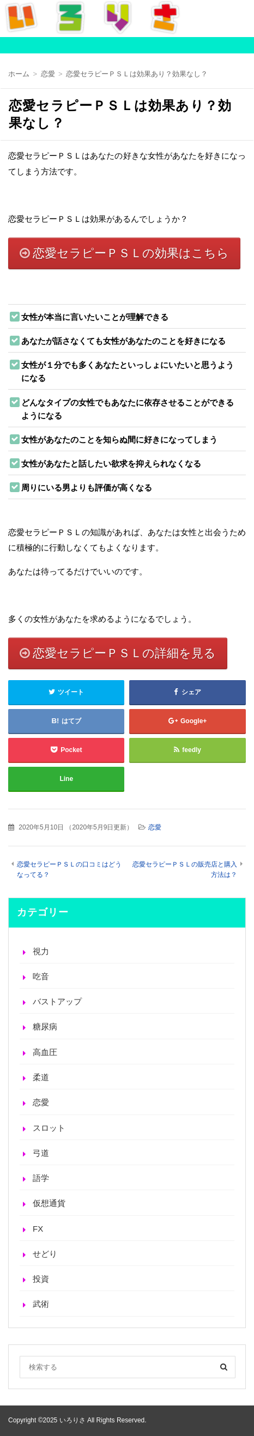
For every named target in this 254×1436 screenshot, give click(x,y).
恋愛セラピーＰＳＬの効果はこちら (131, 253)
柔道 (41, 1077)
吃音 (41, 976)
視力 (41, 951)
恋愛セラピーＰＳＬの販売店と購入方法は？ (184, 869)
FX (38, 1228)
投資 (41, 1278)
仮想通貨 (49, 1203)
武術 (41, 1303)
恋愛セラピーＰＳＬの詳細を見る (124, 653)
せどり (45, 1253)
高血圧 (45, 1052)
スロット (49, 1127)
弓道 (41, 1153)
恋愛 (154, 827)
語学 (41, 1178)
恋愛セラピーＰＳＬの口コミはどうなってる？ (69, 869)
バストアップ (57, 1001)
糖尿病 (45, 1026)
